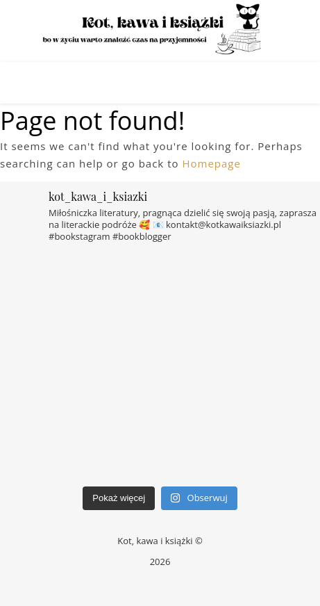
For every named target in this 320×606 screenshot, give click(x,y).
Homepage (211, 163)
